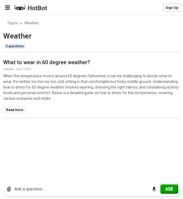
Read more (14, 110)
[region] (91, 97)
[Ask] (169, 188)
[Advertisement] (93, 160)
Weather (31, 23)
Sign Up (172, 8)
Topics (12, 23)
